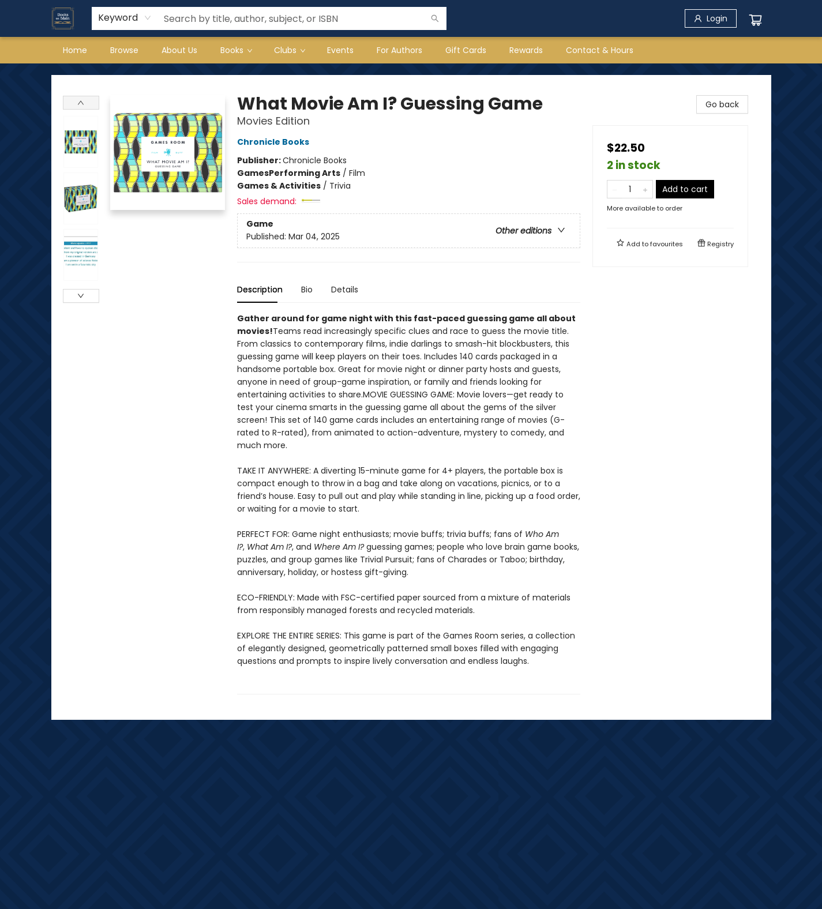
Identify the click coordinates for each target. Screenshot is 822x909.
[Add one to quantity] (645, 189)
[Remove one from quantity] (614, 189)
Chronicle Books (275, 142)
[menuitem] (75, 50)
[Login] (711, 18)
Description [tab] (260, 289)
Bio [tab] (307, 289)
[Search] (434, 18)
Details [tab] (344, 289)
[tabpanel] (408, 503)
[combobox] (125, 18)
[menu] (411, 50)
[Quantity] (630, 189)
